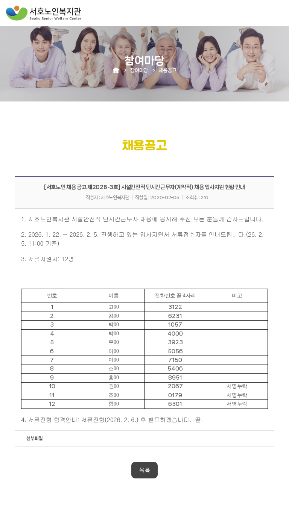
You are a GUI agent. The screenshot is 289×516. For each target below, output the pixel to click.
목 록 (144, 470)
